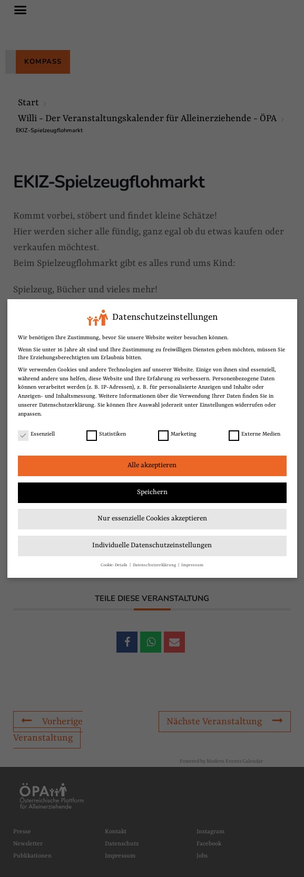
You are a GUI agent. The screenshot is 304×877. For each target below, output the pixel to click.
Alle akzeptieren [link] (152, 465)
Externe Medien (254, 434)
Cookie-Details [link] (115, 565)
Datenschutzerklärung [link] (66, 405)
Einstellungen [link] (216, 405)
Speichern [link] (152, 492)
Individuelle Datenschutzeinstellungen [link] (152, 545)
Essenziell (36, 434)
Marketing (177, 434)
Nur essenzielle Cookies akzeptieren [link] (152, 519)
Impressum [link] (192, 565)
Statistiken (106, 434)
